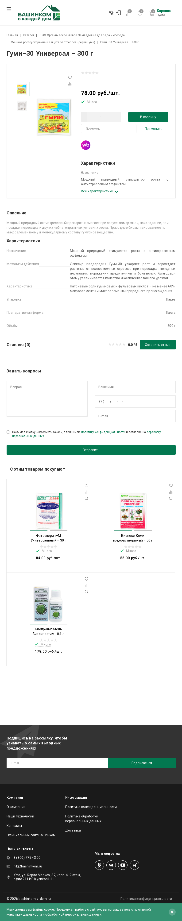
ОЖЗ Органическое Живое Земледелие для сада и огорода (82, 35)
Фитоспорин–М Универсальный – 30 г (48, 538)
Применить (154, 129)
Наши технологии (20, 816)
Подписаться (142, 763)
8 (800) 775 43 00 (27, 857)
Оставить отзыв (158, 345)
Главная (12, 35)
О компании (16, 807)
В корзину (148, 117)
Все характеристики (97, 191)
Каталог (28, 35)
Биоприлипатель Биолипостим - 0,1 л (48, 631)
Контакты (14, 826)
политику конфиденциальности (103, 432)
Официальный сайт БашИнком (31, 835)
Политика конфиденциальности (91, 807)
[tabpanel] (53, 117)
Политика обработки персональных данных (83, 818)
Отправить (91, 450)
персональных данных (83, 914)
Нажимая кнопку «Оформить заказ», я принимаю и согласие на (86, 434)
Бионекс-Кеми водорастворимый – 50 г (133, 538)
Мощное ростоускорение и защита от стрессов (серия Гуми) (53, 42)
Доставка (73, 830)
